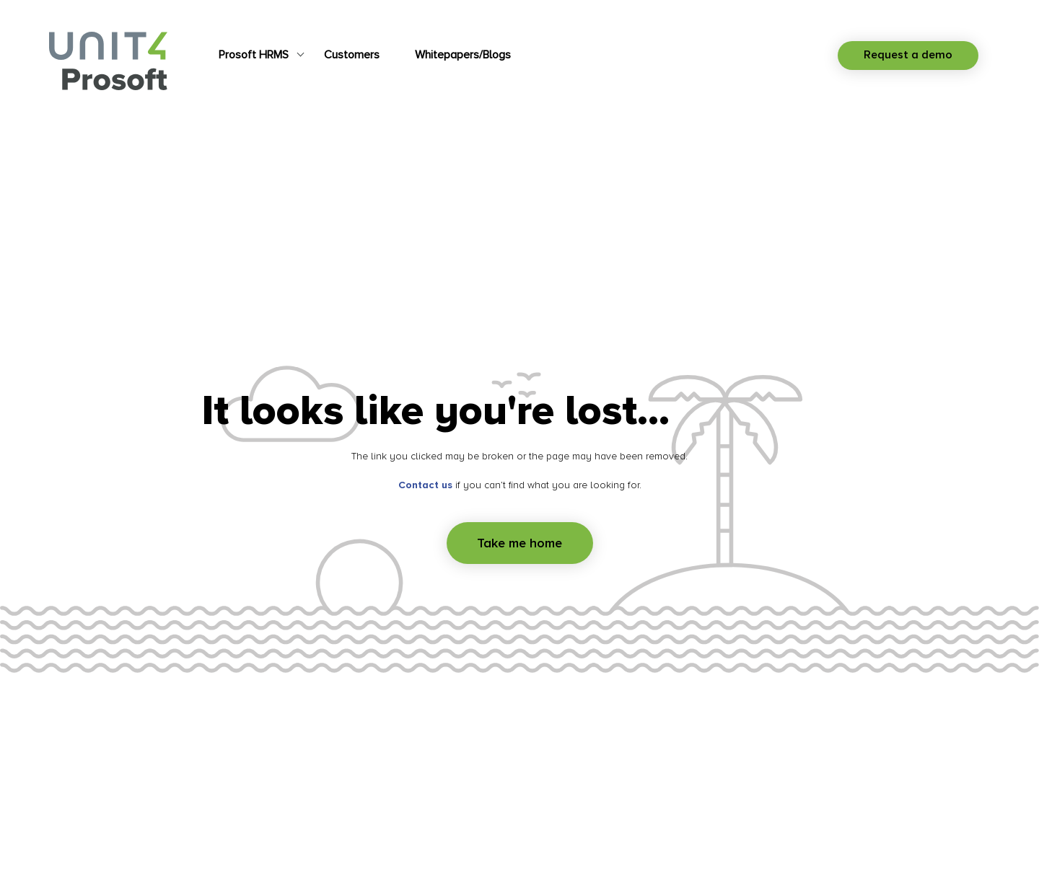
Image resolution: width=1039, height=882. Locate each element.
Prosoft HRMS (254, 55)
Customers (352, 55)
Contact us (425, 485)
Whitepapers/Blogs (463, 55)
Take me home (519, 543)
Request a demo (908, 55)
